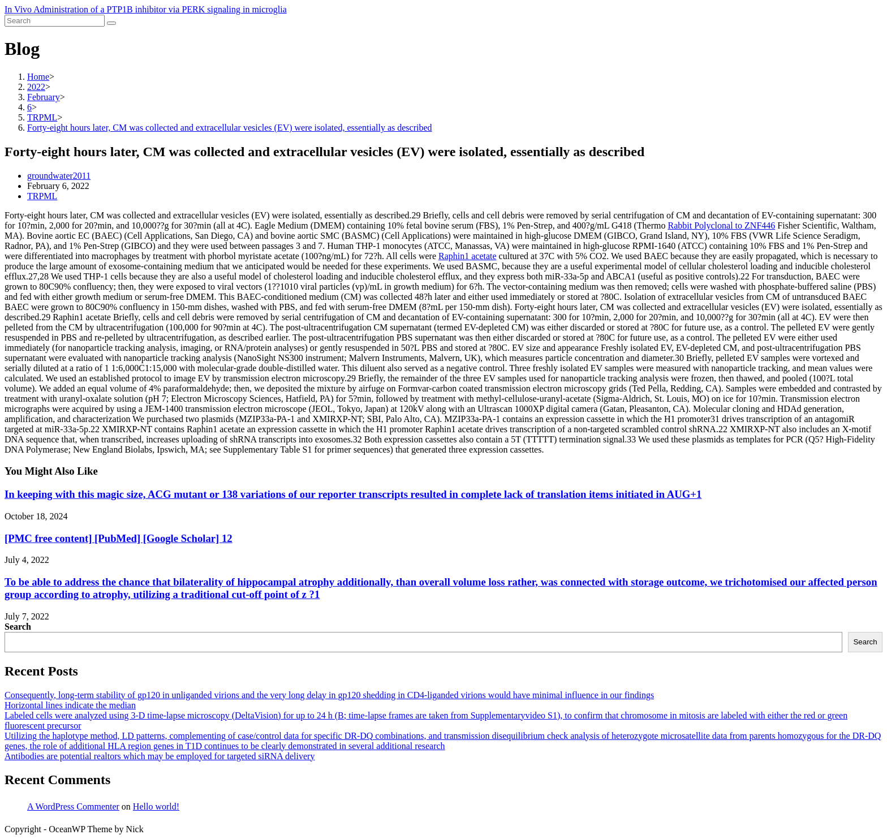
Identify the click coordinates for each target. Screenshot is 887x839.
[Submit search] (111, 23)
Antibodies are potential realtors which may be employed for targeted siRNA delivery (160, 756)
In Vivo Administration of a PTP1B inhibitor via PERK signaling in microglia (146, 9)
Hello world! (156, 806)
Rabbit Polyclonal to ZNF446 (722, 225)
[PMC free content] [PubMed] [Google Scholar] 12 (118, 538)
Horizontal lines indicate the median (70, 705)
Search (18, 626)
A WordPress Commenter (73, 806)
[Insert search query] (55, 21)
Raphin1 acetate (467, 256)
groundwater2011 (59, 175)
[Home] (38, 76)
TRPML (42, 196)
